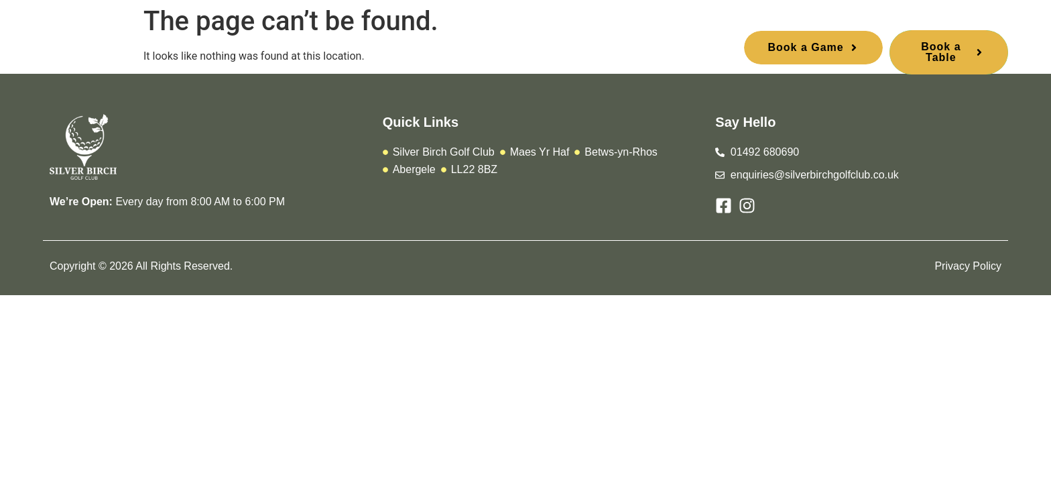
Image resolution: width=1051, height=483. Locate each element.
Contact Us (603, 50)
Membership (365, 50)
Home (247, 50)
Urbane (439, 50)
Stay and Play (517, 50)
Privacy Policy (967, 266)
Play (298, 50)
